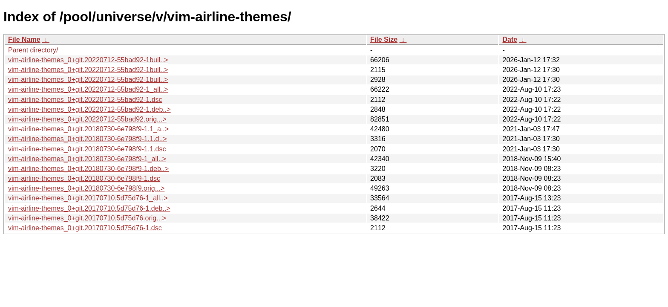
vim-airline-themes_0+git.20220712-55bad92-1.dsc (85, 99)
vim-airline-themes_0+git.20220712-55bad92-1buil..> (88, 60)
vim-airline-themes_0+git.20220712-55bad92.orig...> (87, 119)
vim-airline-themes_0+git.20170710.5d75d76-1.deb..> (89, 208)
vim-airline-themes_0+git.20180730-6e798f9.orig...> (86, 188)
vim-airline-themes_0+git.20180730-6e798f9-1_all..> (87, 158)
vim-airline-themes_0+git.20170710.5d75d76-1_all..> (87, 198)
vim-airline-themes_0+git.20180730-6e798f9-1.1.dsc (87, 149)
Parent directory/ (33, 50)
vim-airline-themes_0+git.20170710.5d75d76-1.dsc (85, 228)
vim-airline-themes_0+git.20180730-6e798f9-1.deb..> (88, 168)
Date (509, 39)
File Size (383, 39)
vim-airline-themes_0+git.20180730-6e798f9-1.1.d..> (87, 138)
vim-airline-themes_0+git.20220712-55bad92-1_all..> (88, 89)
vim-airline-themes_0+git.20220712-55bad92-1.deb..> (89, 109)
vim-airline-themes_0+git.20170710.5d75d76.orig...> (87, 218)
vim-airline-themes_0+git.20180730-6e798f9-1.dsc (84, 178)
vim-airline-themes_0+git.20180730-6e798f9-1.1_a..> (88, 129)
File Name (24, 39)
